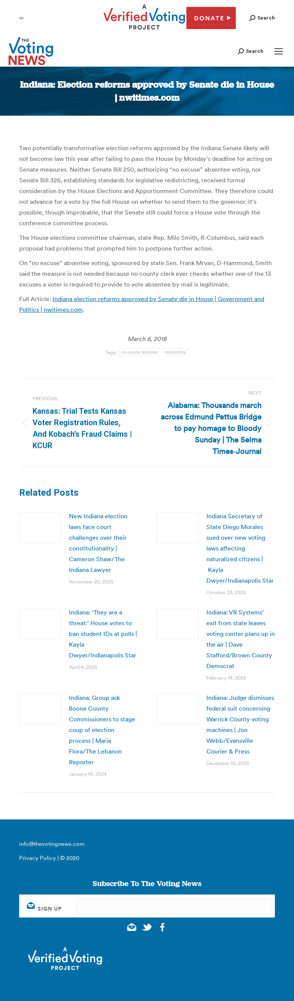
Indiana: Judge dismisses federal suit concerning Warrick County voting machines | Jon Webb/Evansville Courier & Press (240, 724)
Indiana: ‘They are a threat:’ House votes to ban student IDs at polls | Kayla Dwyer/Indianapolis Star (103, 633)
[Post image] (40, 528)
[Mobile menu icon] (278, 51)
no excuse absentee (140, 352)
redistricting (175, 352)
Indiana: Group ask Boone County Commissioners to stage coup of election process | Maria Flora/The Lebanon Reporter (102, 730)
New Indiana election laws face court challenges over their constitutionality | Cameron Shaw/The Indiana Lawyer (98, 542)
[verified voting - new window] (144, 30)
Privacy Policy (37, 858)
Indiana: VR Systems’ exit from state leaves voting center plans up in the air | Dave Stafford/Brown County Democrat (240, 639)
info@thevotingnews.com (52, 843)
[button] (262, 18)
